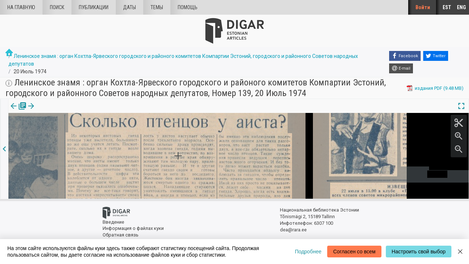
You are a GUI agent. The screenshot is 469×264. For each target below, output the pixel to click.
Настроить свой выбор (419, 251)
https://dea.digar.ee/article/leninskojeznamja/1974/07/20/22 (73, 131)
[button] (60, 111)
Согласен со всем (354, 251)
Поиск (57, 7)
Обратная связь (121, 235)
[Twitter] (435, 56)
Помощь (187, 7)
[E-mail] (401, 68)
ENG (461, 7)
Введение (113, 222)
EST (447, 7)
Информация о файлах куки (133, 228)
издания (17, 111)
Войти (423, 7)
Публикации (93, 7)
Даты (129, 7)
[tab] (17, 111)
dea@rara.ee (293, 229)
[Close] (460, 251)
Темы (157, 7)
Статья (48, 111)
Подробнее (308, 251)
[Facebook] (405, 56)
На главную (21, 7)
